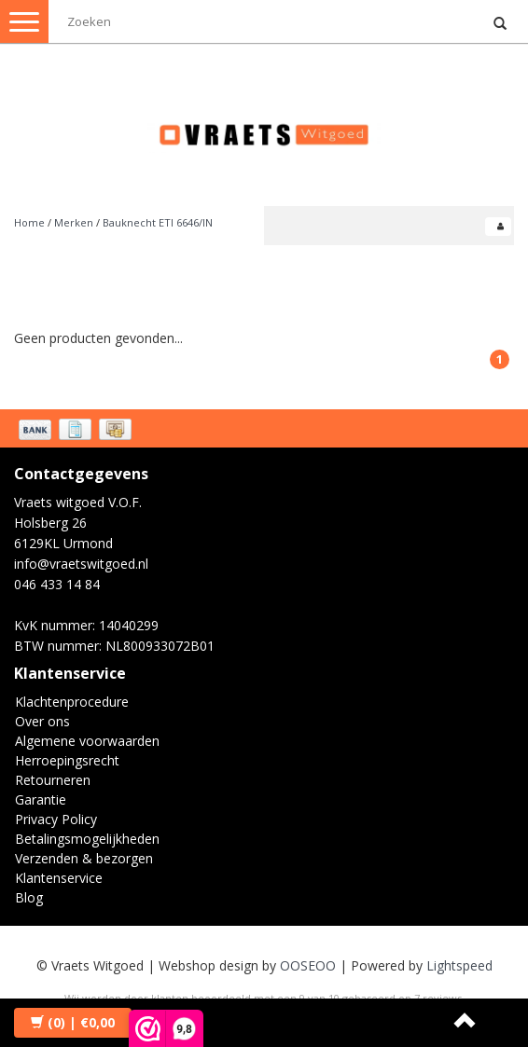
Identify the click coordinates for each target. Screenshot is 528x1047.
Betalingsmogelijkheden (87, 838)
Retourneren (52, 780)
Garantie (40, 799)
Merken (73, 222)
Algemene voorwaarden (87, 741)
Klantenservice (59, 878)
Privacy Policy (56, 819)
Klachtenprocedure (72, 701)
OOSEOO (308, 965)
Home (29, 222)
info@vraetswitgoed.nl (81, 563)
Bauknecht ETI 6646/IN (158, 222)
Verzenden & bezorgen (84, 858)
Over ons (42, 721)
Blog (29, 897)
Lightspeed (459, 965)
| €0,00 (73, 1022)
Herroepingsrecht (67, 760)
